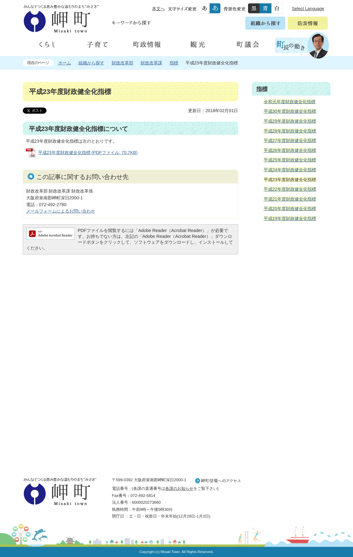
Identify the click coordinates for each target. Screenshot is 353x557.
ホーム (64, 62)
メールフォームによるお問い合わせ (60, 211)
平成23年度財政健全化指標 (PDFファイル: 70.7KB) (88, 152)
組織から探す (91, 62)
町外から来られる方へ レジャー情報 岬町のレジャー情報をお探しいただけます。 (291, 382)
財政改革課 (151, 62)
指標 (174, 62)
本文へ (158, 8)
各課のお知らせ (179, 488)
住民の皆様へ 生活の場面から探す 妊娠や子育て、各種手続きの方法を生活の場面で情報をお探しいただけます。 (291, 292)
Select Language (308, 8)
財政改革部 (122, 62)
